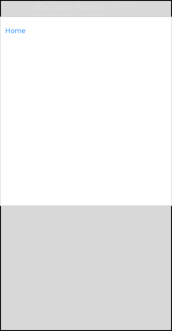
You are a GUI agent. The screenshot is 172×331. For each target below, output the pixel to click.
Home (15, 31)
